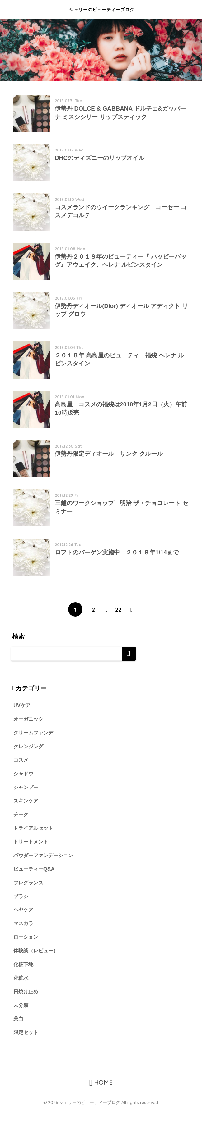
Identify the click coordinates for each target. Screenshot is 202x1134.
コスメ (21, 780)
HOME (101, 1108)
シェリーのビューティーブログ (102, 9)
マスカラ (24, 946)
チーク (21, 835)
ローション (26, 960)
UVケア (22, 724)
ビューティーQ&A (35, 891)
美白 (18, 1043)
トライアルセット (34, 849)
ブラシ (21, 919)
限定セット (26, 1057)
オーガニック (29, 738)
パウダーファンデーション (45, 877)
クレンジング (29, 766)
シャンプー (26, 808)
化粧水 (21, 1002)
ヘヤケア (24, 933)
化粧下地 (24, 988)
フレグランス (29, 905)
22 (118, 628)
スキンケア (26, 822)
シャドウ (24, 794)
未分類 (21, 1030)
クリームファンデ (34, 752)
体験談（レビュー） (37, 974)
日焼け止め (26, 1016)
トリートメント (31, 863)
